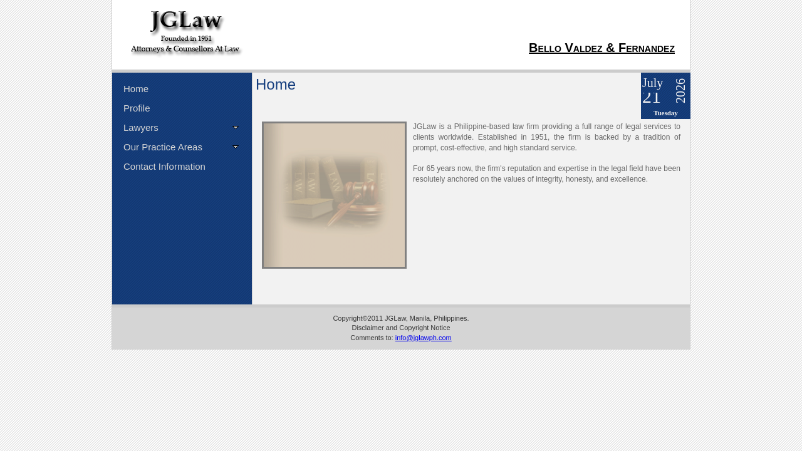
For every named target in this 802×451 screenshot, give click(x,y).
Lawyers (141, 127)
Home (135, 88)
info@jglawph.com (423, 337)
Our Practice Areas (162, 147)
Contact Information (164, 166)
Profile (136, 108)
